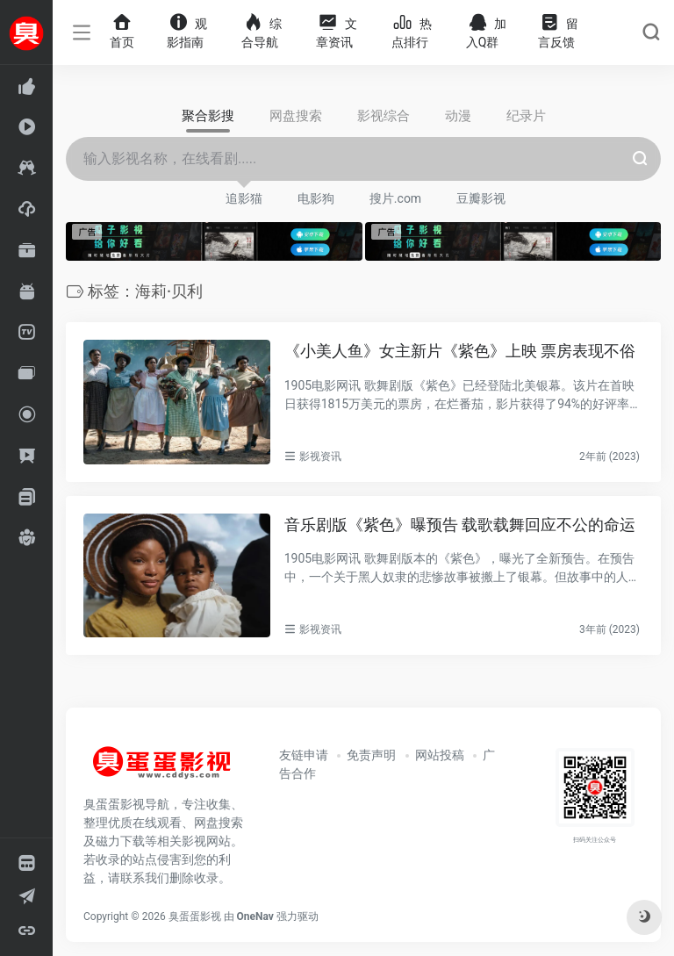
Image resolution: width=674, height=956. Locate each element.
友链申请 (303, 755)
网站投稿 (439, 755)
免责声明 (371, 755)
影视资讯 (320, 456)
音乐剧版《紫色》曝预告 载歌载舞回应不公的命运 (459, 524)
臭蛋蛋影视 (194, 916)
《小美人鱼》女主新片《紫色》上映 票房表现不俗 (459, 350)
